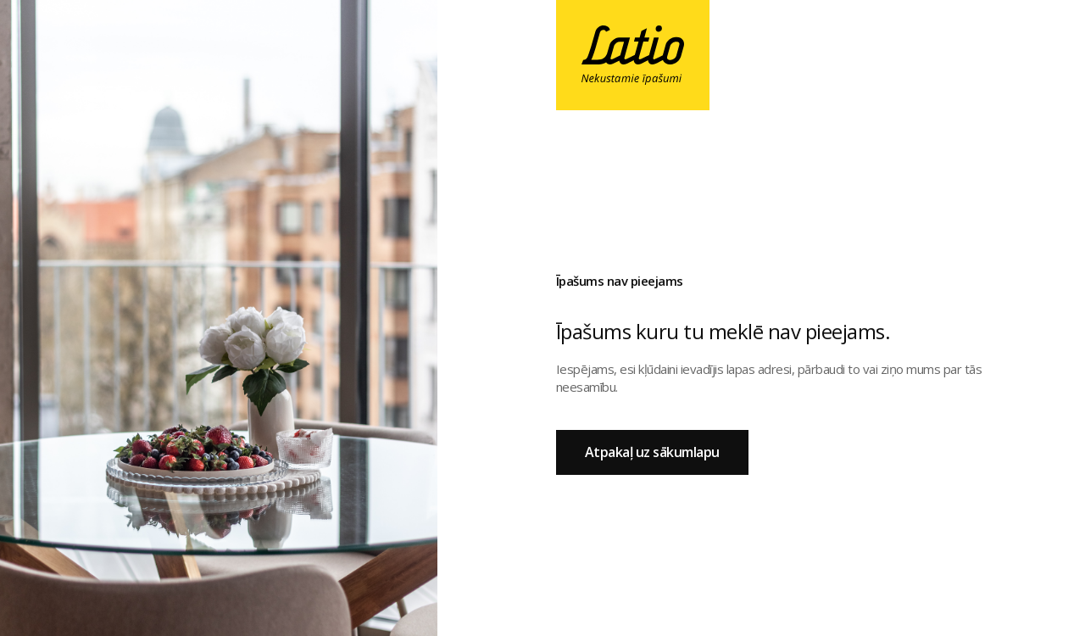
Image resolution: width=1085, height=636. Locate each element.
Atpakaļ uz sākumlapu (652, 452)
